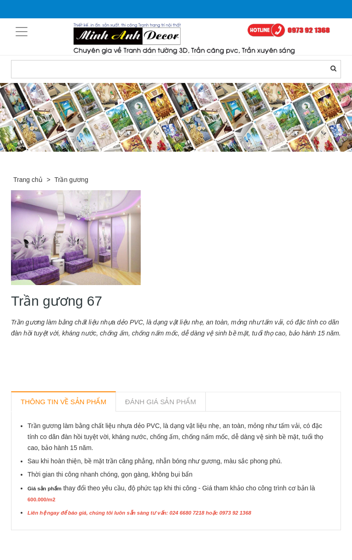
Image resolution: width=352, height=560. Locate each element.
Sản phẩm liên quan (60, 541)
